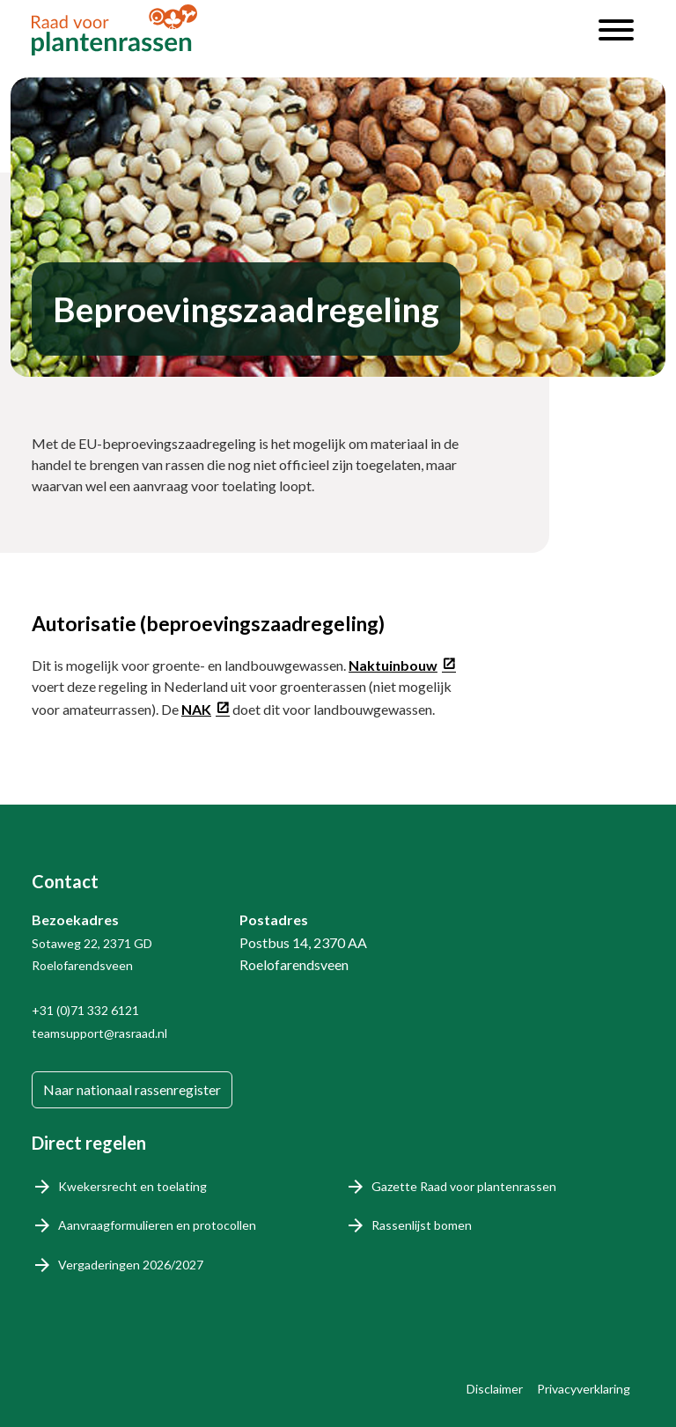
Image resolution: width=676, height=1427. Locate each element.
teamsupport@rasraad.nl (99, 1033)
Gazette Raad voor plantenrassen (463, 1186)
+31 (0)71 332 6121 (85, 1010)
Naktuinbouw (393, 665)
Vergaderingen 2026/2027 (130, 1264)
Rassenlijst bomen (421, 1224)
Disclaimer (495, 1388)
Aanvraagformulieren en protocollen (157, 1224)
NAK (196, 709)
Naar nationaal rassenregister (132, 1089)
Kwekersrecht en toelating (132, 1186)
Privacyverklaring (583, 1388)
